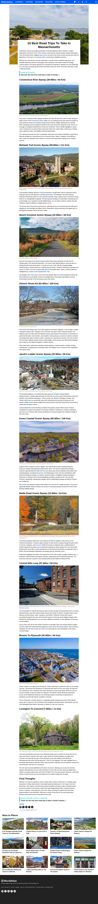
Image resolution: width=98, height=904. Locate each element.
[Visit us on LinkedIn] (15, 891)
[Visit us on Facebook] (5, 891)
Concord (38, 545)
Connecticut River (37, 120)
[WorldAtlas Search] (96, 2)
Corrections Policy (40, 887)
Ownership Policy (49, 887)
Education (49, 2)
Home (2, 887)
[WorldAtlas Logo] (7, 2)
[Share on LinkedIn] (32, 807)
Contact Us (7, 887)
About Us (22, 887)
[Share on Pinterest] (29, 807)
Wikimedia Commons (24, 608)
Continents (19, 2)
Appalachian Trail (44, 271)
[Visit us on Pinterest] (11, 891)
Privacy (12, 887)
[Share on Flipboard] (20, 807)
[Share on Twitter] (26, 807)
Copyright (17, 887)
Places (35, 810)
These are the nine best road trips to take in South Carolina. (43, 800)
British (53, 541)
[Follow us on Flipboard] (2, 891)
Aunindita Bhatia (22, 810)
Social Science (60, 2)
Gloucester (39, 473)
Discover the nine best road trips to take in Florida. (39, 75)
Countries (29, 2)
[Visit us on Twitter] (8, 891)
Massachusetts (48, 194)
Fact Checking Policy (30, 887)
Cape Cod (42, 55)
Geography (39, 2)
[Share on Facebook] (23, 807)
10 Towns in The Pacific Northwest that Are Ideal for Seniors (11, 852)
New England (28, 404)
